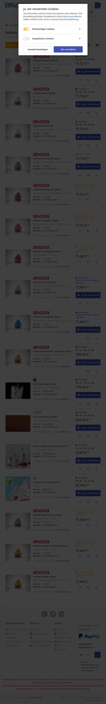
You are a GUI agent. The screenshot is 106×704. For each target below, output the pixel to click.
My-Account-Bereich (72, 16)
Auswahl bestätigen (38, 49)
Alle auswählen (68, 49)
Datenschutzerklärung (68, 19)
